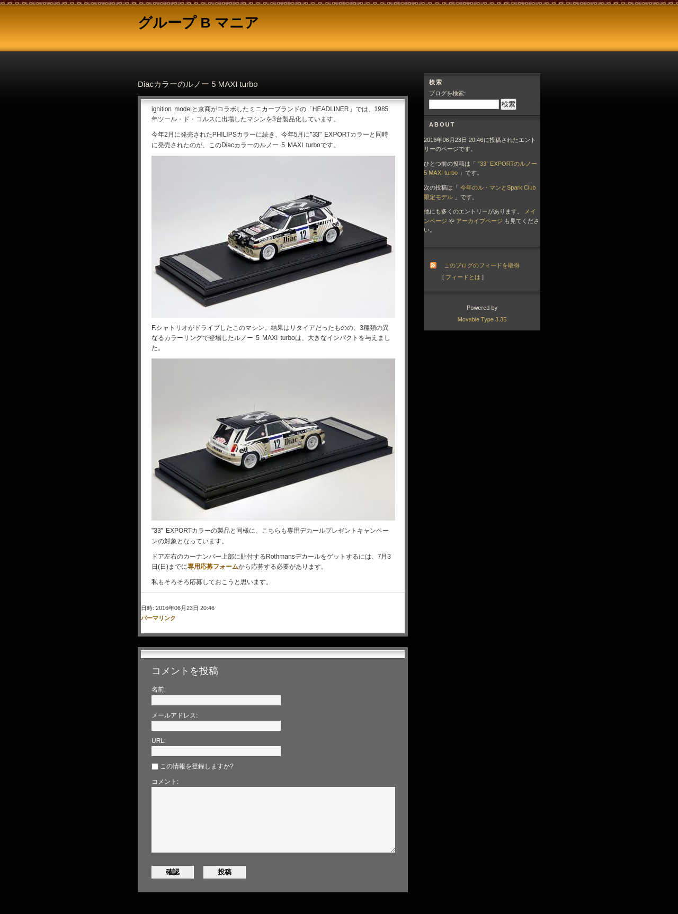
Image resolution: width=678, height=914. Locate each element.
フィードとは (462, 277)
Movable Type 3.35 (482, 319)
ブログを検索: (447, 93)
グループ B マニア (198, 23)
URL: (158, 741)
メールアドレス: (174, 715)
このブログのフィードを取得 (482, 265)
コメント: (165, 781)
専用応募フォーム (213, 566)
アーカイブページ (479, 221)
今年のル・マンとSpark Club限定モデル (480, 192)
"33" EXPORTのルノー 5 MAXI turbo (480, 168)
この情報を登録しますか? (192, 766)
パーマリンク (158, 618)
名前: (158, 689)
